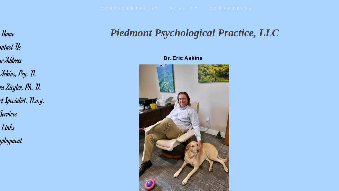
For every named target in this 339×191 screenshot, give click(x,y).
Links (8, 126)
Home (8, 33)
